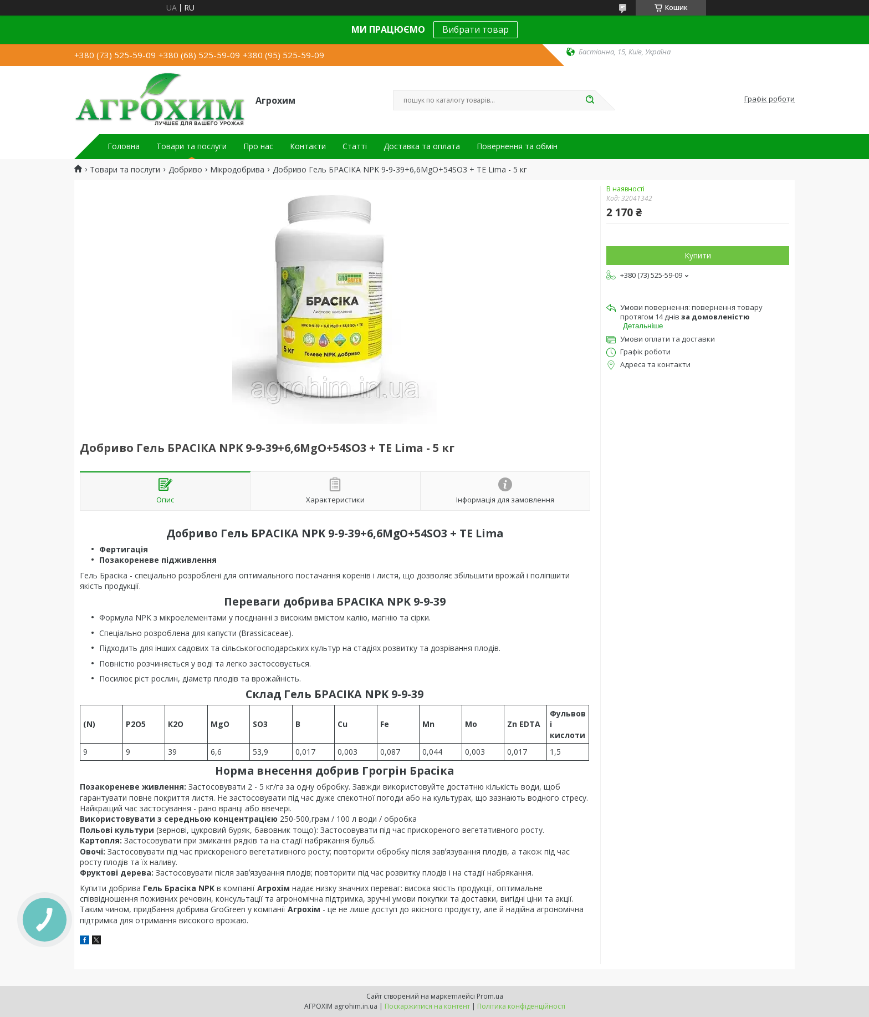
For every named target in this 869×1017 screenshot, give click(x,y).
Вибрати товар (475, 29)
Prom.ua (490, 996)
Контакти (308, 146)
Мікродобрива (237, 170)
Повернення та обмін (517, 146)
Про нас (258, 146)
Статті (355, 146)
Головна (124, 146)
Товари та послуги (191, 146)
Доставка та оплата (422, 146)
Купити (697, 255)
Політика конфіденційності (521, 1006)
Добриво (185, 170)
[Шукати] (590, 100)
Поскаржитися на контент (427, 1006)
